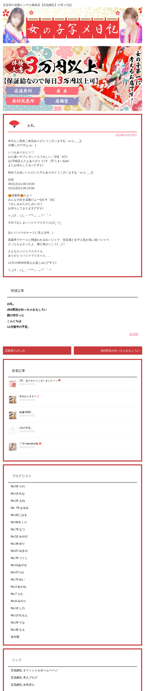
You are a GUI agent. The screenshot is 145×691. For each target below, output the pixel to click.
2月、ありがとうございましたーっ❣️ (40, 380)
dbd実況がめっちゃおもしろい (27, 309)
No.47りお (17, 572)
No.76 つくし (19, 558)
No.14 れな (18, 493)
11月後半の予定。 (18, 326)
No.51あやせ (19, 565)
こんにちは (14, 321)
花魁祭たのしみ (15, 350)
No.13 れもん (19, 615)
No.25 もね (18, 500)
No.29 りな (18, 622)
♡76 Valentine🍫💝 (30, 443)
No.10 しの (18, 608)
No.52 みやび (19, 536)
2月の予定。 (26, 427)
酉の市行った (15, 315)
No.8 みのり (18, 601)
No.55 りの (18, 486)
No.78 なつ (18, 529)
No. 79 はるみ (20, 507)
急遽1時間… (26, 412)
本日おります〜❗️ (29, 396)
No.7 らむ (17, 593)
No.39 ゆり (18, 543)
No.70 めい (18, 579)
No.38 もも (18, 629)
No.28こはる (19, 515)
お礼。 (11, 303)
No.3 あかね (18, 586)
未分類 (133, 334)
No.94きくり (19, 522)
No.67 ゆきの (19, 550)
